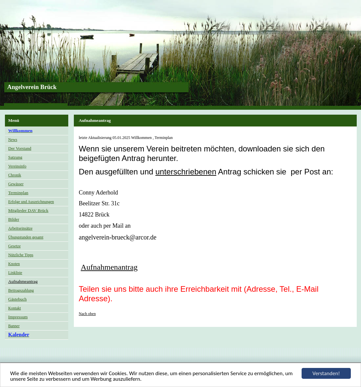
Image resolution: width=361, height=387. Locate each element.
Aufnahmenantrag (109, 267)
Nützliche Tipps (20, 255)
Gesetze (14, 246)
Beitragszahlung (21, 290)
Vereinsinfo (17, 166)
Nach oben (87, 313)
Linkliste (15, 272)
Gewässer (16, 184)
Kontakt (14, 308)
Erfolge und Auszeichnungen (31, 201)
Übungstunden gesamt (25, 237)
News (12, 139)
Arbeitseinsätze (20, 228)
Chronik (14, 175)
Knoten (14, 264)
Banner (14, 326)
